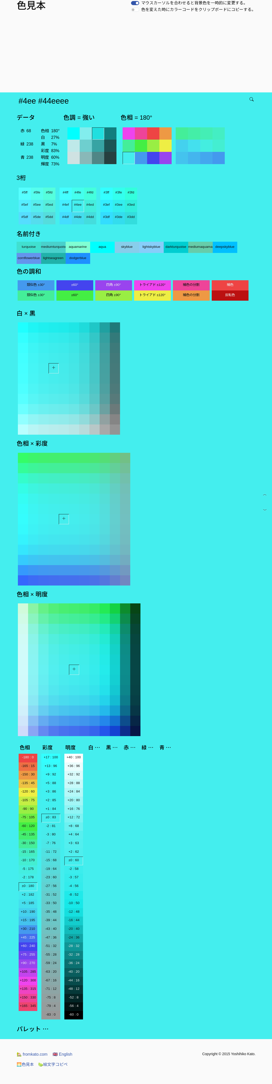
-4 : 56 (74, 886)
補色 (230, 285)
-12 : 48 (73, 912)
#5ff (25, 192)
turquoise (29, 247)
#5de (37, 217)
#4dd (90, 217)
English (62, 1054)
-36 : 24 (73, 963)
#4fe (78, 192)
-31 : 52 (50, 894)
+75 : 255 (28, 954)
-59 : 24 (50, 963)
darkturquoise (175, 247)
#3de (119, 217)
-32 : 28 (73, 954)
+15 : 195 (28, 920)
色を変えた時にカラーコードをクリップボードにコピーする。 (198, 9)
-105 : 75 (28, 800)
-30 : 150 (28, 843)
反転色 (230, 295)
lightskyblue (151, 247)
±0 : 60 (73, 860)
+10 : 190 (28, 912)
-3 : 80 (51, 834)
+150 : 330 (28, 997)
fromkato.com (32, 1054)
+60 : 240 (28, 946)
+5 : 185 (28, 903)
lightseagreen (53, 258)
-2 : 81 (51, 826)
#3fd (131, 192)
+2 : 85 (50, 800)
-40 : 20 (73, 971)
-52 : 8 (74, 997)
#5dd (49, 217)
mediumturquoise (53, 247)
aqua (102, 247)
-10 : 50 (73, 903)
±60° (74, 285)
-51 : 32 (50, 946)
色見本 (25, 1064)
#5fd (49, 192)
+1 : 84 (50, 809)
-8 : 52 (74, 894)
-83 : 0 (51, 1014)
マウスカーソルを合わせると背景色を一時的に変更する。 (194, 3)
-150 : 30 (28, 774)
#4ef (65, 204)
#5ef (24, 204)
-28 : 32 (73, 946)
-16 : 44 (73, 920)
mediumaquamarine (200, 247)
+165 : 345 (28, 1006)
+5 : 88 (50, 783)
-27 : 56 (50, 886)
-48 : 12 (73, 989)
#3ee (119, 204)
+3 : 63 (73, 843)
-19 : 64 (50, 869)
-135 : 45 (28, 783)
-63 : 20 (50, 971)
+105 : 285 (28, 971)
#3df (106, 217)
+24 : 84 (73, 791)
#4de (78, 217)
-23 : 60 (50, 877)
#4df (65, 217)
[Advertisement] (137, 54)
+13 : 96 (51, 766)
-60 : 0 (74, 1014)
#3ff (106, 192)
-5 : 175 (28, 869)
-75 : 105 (28, 817)
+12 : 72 (73, 817)
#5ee (37, 204)
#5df (24, 217)
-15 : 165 (28, 852)
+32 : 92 (73, 774)
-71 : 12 (50, 989)
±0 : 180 (28, 886)
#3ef (106, 204)
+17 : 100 (51, 757)
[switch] (135, 3)
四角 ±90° (113, 285)
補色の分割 (191, 285)
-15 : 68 (50, 860)
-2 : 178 (28, 877)
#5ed (49, 204)
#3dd (131, 217)
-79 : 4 (51, 1006)
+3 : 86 (50, 791)
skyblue (127, 247)
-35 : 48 (50, 912)
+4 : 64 (73, 834)
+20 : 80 (73, 800)
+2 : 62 (73, 852)
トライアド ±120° (152, 285)
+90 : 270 (28, 963)
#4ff (65, 192)
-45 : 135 (28, 834)
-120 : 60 (28, 791)
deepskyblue (224, 247)
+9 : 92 (50, 774)
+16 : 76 (73, 809)
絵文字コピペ (53, 1064)
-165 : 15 (28, 766)
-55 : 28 (50, 954)
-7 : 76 (51, 843)
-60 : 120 (28, 826)
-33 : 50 (50, 903)
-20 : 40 (73, 929)
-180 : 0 (28, 757)
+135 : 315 (28, 989)
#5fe (37, 192)
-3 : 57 (74, 877)
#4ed (90, 204)
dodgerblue (77, 258)
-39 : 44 (50, 920)
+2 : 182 (28, 894)
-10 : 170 (28, 860)
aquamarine (78, 247)
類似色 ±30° (36, 285)
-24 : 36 (73, 937)
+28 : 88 (73, 783)
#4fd (90, 192)
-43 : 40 (50, 929)
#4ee (78, 204)
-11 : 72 (50, 852)
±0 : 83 (51, 817)
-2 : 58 (74, 869)
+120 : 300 (28, 980)
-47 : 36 (50, 937)
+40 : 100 (74, 757)
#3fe (118, 192)
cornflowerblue (29, 258)
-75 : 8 (51, 997)
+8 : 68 (73, 826)
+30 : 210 (28, 929)
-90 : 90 (28, 809)
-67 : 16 (50, 980)
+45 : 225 (28, 937)
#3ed (131, 204)
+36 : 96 (73, 766)
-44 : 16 (73, 980)
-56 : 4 (74, 1006)
